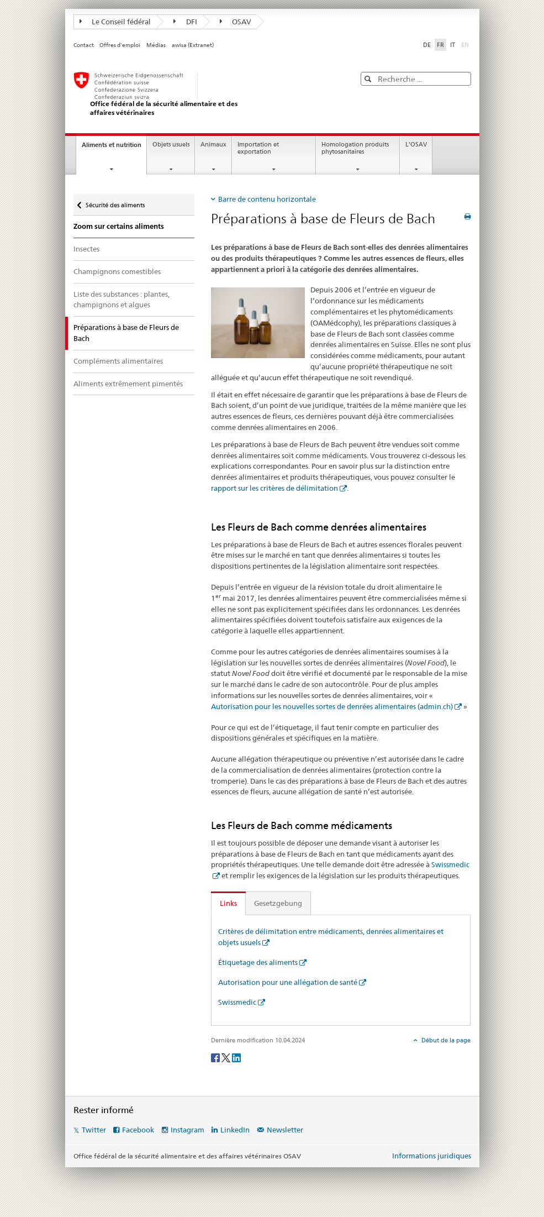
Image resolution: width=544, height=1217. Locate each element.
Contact (83, 45)
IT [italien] (452, 45)
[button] (369, 78)
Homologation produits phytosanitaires (355, 148)
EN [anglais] (466, 44)
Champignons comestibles (117, 271)
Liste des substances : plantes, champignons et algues (121, 300)
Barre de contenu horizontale (267, 199)
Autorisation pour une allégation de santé (287, 982)
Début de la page (445, 1040)
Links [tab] (228, 903)
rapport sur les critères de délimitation (274, 488)
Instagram (187, 1129)
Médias (156, 45)
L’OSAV (416, 144)
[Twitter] (226, 1057)
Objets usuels (170, 144)
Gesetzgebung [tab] (278, 903)
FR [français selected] (440, 45)
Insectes (86, 248)
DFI (185, 21)
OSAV (236, 21)
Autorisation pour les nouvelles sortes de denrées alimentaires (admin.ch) (332, 706)
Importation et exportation (258, 148)
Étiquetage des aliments (258, 962)
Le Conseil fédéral (115, 21)
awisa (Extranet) (193, 45)
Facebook (138, 1129)
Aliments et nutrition (114, 147)
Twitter (94, 1129)
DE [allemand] (427, 45)
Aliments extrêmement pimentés (128, 383)
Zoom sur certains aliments (118, 226)
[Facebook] (216, 1057)
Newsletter (285, 1129)
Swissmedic (237, 1002)
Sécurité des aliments (115, 202)
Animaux (213, 144)
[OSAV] (203, 94)
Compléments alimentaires (118, 360)
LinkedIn (235, 1129)
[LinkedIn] (236, 1057)
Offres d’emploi (119, 45)
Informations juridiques (431, 1155)
